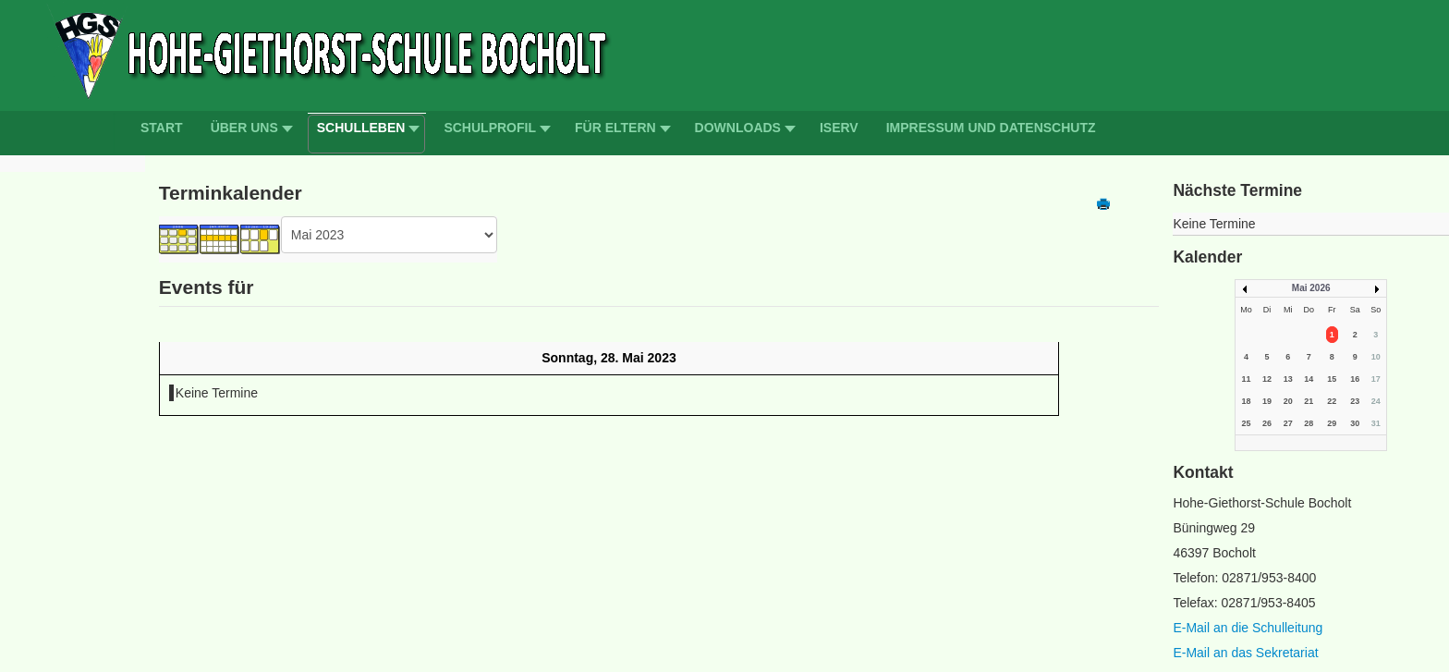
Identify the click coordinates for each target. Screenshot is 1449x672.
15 (1331, 379)
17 (1376, 379)
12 (1267, 379)
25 (1245, 423)
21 (1308, 401)
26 (1267, 423)
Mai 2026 (1311, 288)
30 (1354, 423)
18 (1245, 401)
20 (1288, 401)
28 (1308, 423)
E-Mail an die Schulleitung (1247, 627)
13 (1288, 379)
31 (1376, 423)
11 (1245, 379)
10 (1376, 356)
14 (1308, 379)
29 (1331, 423)
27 (1288, 423)
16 (1354, 379)
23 (1354, 401)
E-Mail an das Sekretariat (1245, 652)
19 (1267, 401)
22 (1331, 401)
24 (1376, 401)
